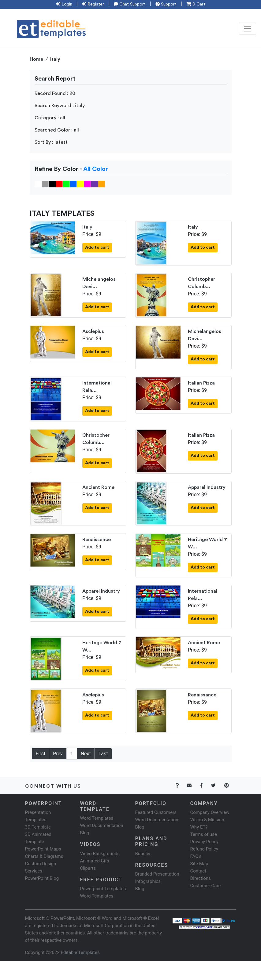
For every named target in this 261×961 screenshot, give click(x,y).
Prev (58, 754)
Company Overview (209, 812)
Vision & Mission (207, 819)
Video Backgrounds (100, 853)
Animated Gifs (94, 861)
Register (93, 4)
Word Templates (97, 818)
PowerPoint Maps (43, 849)
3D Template (38, 827)
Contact (198, 871)
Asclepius (93, 331)
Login (64, 4)
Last (103, 754)
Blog (139, 888)
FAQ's (196, 856)
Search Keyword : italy (60, 105)
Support (166, 4)
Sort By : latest (51, 142)
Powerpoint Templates (103, 888)
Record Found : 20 (55, 93)
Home (36, 59)
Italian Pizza (201, 383)
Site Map (199, 863)
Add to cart (97, 247)
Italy (87, 227)
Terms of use (203, 834)
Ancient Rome (98, 487)
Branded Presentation (157, 874)
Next (86, 754)
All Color (95, 169)
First (41, 754)
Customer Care (205, 885)
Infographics (148, 881)
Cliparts (88, 868)
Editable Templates (80, 952)
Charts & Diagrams (44, 856)
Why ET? (199, 827)
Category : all (50, 117)
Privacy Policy (204, 841)
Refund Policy (204, 849)
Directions (200, 878)
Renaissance (96, 539)
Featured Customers (156, 812)
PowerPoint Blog (42, 878)
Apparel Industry (207, 487)
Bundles (143, 853)
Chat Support (130, 4)
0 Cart (195, 4)
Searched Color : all (57, 130)
